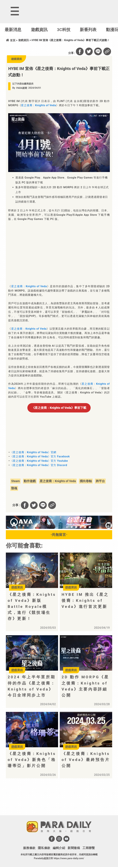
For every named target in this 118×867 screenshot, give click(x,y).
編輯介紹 (59, 848)
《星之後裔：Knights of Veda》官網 (33, 452)
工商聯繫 (88, 848)
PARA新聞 (21, 88)
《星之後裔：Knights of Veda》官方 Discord (38, 465)
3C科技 (63, 29)
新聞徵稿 (74, 848)
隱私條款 (44, 848)
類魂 (14, 488)
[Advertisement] (33, 801)
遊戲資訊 (39, 29)
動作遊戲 (30, 481)
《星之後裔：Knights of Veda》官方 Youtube (39, 460)
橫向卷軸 (86, 481)
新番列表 (88, 29)
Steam (15, 481)
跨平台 (100, 481)
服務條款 (29, 848)
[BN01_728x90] (59, 528)
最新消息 (13, 29)
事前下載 (59, 407)
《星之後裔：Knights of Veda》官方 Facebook (40, 456)
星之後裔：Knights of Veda (38, 105)
